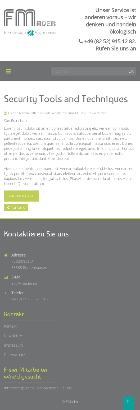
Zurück (18, 208)
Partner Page (21, 195)
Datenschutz (14, 354)
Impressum (13, 345)
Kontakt (10, 326)
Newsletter (13, 335)
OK (131, 71)
